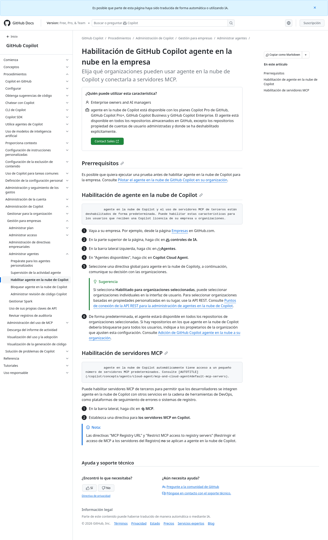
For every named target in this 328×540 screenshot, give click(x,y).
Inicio (12, 36)
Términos (121, 523)
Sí (89, 488)
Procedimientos (119, 38)
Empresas (180, 230)
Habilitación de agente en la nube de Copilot (142, 194)
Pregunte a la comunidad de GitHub (190, 487)
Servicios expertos (191, 523)
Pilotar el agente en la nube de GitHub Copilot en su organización (172, 179)
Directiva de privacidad (96, 496)
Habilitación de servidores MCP (125, 352)
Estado (155, 523)
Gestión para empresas (195, 38)
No (106, 488)
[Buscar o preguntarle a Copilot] (163, 23)
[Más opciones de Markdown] (305, 54)
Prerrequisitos (103, 163)
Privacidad (138, 523)
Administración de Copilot (155, 38)
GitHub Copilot (22, 45)
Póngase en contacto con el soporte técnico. (196, 493)
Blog (211, 523)
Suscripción (312, 23)
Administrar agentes (232, 38)
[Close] (315, 7)
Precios (169, 523)
